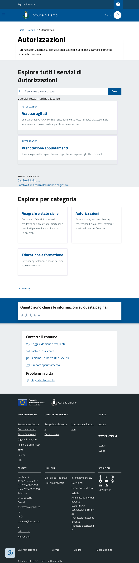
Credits (77, 550)
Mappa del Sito (104, 550)
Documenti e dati (27, 429)
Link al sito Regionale (56, 478)
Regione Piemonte (26, 4)
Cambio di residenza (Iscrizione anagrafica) (43, 185)
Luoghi (101, 445)
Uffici (20, 460)
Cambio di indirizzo (29, 180)
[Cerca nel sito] (116, 15)
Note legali (77, 483)
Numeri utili (24, 536)
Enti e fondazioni (27, 434)
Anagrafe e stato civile (56, 426)
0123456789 (25, 498)
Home (21, 30)
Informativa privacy (82, 478)
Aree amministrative (28, 424)
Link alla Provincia (54, 483)
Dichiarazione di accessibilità (83, 490)
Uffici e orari (24, 531)
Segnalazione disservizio (83, 512)
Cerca (114, 91)
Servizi (31, 30)
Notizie (102, 424)
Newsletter (104, 490)
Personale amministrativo (29, 447)
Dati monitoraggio (27, 550)
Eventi (101, 451)
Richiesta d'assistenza (83, 528)
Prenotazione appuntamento (83, 520)
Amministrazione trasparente (83, 499)
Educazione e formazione (83, 426)
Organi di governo (27, 439)
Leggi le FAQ (78, 505)
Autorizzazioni (30, 106)
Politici (21, 455)
